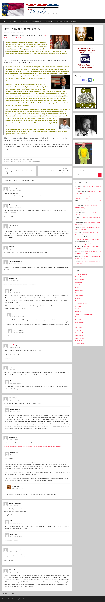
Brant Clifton (20, 32)
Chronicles (78, 295)
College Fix (78, 300)
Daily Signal (78, 308)
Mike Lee (19, 161)
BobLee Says (78, 287)
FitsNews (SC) (79, 313)
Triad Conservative (80, 340)
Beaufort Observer (80, 281)
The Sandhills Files (36, 21)
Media (15, 159)
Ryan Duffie (12, 345)
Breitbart (77, 289)
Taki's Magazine (79, 337)
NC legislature (49, 21)
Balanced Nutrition (62, 21)
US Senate (37, 161)
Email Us (73, 21)
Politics (23, 159)
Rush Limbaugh (79, 335)
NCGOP (19, 159)
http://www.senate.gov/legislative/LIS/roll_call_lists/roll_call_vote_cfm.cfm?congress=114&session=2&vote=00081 (36, 447)
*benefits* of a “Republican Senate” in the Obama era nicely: (22, 38)
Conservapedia (79, 303)
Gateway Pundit (79, 319)
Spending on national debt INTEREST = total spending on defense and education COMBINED (87, 208)
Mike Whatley (23, 21)
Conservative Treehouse (82, 305)
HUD (15, 161)
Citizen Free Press (80, 297)
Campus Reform (79, 292)
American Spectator (80, 279)
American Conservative (81, 276)
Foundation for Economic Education (85, 316)
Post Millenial (79, 329)
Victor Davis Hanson (81, 345)
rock (13, 314)
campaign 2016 (9, 159)
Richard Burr (29, 159)
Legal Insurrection (80, 324)
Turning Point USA (80, 343)
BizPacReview (79, 284)
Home (3, 21)
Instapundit (78, 321)
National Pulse (79, 327)
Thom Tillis (31, 161)
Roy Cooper (12, 21)
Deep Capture (79, 311)
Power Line (78, 332)
